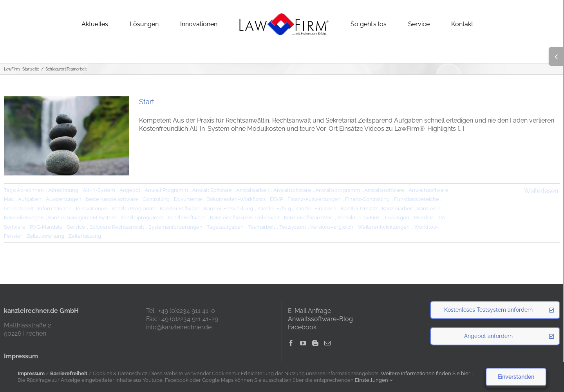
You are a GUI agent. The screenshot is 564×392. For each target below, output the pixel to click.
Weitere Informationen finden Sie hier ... (427, 373)
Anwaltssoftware (384, 190)
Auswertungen (63, 199)
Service (76, 227)
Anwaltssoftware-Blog (320, 319)
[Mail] (327, 343)
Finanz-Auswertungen (314, 199)
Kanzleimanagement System (82, 217)
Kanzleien (429, 208)
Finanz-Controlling (367, 199)
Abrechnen (30, 190)
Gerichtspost (19, 208)
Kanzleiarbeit (397, 208)
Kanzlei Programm (133, 208)
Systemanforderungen (175, 227)
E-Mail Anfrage (309, 310)
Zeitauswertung (45, 236)
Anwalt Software (212, 190)
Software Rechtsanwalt (116, 227)
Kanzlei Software (180, 208)
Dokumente (188, 199)
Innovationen (91, 208)
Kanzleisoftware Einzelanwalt (245, 217)
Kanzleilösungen (24, 217)
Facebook (302, 327)
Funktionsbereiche (416, 199)
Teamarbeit (261, 227)
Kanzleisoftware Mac (308, 217)
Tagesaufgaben (225, 227)
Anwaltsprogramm (337, 190)
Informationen (55, 208)
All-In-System (99, 190)
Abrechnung (63, 190)
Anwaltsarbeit (252, 190)
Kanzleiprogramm (142, 217)
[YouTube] (303, 343)
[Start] (66, 135)
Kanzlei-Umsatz (359, 208)
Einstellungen (373, 380)
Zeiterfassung (85, 236)
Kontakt (346, 217)
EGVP (276, 199)
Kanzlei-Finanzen (315, 208)
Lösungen (397, 217)
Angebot (129, 190)
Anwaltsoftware (292, 190)
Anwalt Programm (166, 190)
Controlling (156, 199)
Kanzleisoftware (187, 217)
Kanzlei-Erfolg (274, 208)
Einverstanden (516, 377)
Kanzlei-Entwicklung (228, 208)
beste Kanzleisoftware (112, 199)
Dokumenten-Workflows (236, 199)
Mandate (424, 217)
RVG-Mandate (46, 227)
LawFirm (370, 217)
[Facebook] (291, 343)
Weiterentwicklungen (384, 227)
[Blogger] (315, 343)
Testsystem (292, 227)
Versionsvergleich (331, 227)
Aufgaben (30, 199)
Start (146, 102)
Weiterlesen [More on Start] (541, 191)
